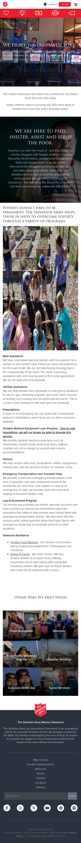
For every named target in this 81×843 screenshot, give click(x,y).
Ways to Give (40, 759)
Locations (50, 4)
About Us (40, 769)
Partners (40, 787)
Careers (40, 778)
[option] (40, 52)
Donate (64, 4)
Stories (40, 773)
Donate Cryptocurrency (40, 764)
